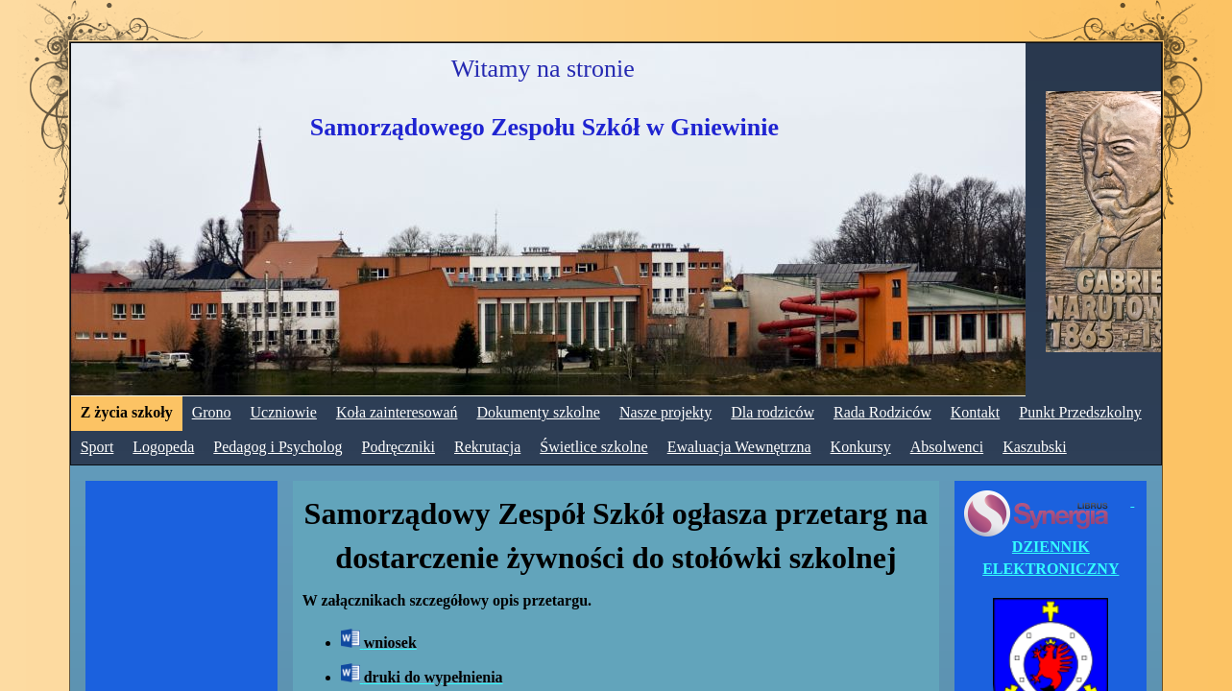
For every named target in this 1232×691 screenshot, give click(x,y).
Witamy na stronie (543, 69)
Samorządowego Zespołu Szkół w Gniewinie (544, 127)
